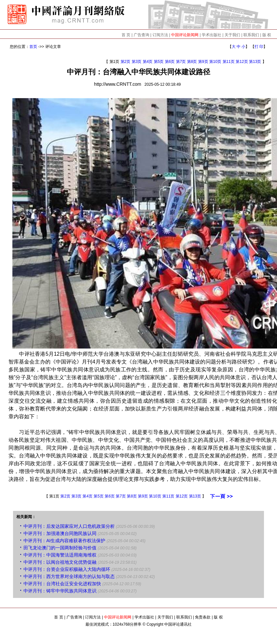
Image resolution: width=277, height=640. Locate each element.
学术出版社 (211, 35)
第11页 (229, 61)
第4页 (148, 61)
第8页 (192, 61)
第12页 (242, 61)
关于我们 (232, 35)
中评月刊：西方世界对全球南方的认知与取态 (69, 576)
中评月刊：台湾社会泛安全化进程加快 (62, 583)
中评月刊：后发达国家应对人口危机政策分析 (69, 526)
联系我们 (251, 35)
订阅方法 (160, 35)
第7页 (181, 61)
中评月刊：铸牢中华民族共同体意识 (59, 590)
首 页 (126, 35)
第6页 (170, 61)
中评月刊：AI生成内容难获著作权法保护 (64, 540)
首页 (33, 46)
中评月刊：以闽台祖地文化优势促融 (59, 562)
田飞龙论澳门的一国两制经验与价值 (59, 547)
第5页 (159, 61)
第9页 (203, 61)
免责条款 (203, 617)
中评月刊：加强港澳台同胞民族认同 (59, 533)
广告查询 (141, 35)
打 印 (259, 46)
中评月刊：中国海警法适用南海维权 (59, 555)
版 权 (266, 35)
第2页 (126, 61)
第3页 (137, 61)
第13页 (255, 61)
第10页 (215, 61)
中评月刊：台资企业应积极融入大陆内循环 (66, 569)
